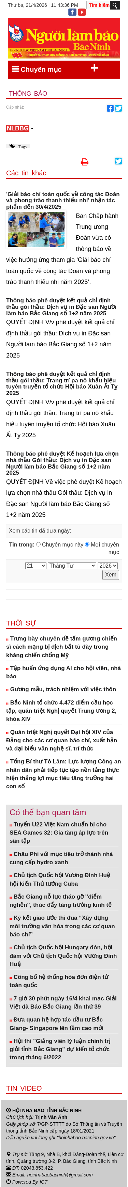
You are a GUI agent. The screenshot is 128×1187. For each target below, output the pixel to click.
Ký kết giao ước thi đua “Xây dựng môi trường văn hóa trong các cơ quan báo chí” (62, 926)
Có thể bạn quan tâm (48, 812)
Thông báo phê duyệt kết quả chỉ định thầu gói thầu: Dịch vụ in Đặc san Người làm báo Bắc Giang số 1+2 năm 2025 (61, 307)
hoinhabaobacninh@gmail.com (60, 1174)
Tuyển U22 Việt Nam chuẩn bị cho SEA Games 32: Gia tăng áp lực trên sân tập (59, 832)
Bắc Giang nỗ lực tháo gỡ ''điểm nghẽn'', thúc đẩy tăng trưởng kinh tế (61, 900)
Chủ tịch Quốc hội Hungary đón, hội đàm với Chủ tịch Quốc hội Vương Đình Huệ (63, 955)
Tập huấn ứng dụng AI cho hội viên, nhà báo (63, 672)
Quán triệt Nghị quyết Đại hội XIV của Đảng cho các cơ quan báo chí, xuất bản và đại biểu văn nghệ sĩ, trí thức (61, 740)
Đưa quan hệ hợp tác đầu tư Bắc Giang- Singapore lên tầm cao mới (56, 1023)
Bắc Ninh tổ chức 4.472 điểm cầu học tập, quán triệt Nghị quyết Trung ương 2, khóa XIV (61, 711)
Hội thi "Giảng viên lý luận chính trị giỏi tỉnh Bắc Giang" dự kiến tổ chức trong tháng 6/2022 (60, 1049)
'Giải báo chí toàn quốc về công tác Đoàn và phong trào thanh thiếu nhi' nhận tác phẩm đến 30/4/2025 (63, 200)
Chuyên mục (55, 68)
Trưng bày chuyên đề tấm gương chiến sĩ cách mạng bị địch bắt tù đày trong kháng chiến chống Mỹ (61, 647)
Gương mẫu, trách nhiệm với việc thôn (61, 689)
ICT (43, 1181)
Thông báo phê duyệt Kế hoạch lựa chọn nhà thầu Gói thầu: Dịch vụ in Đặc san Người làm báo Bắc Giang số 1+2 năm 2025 (62, 463)
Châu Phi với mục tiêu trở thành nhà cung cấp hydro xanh (61, 858)
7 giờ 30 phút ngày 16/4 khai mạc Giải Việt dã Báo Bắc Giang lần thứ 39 (63, 1002)
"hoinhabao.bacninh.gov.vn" (86, 1137)
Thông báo (28, 93)
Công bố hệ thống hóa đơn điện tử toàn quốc (59, 981)
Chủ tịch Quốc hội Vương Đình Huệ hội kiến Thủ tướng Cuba (60, 879)
